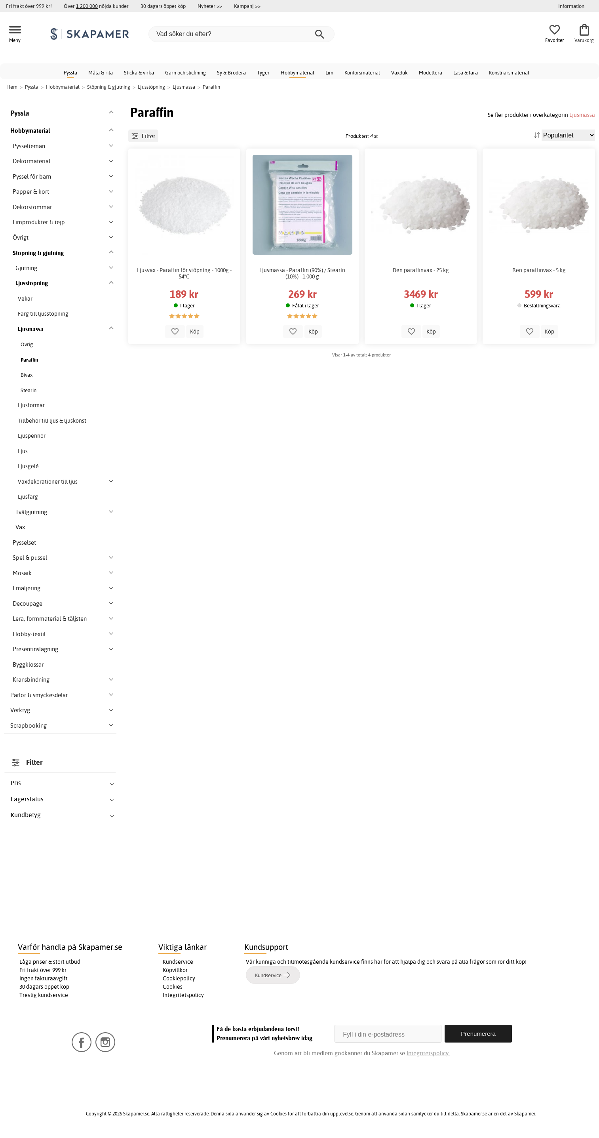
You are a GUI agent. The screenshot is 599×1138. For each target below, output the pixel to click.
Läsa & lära (465, 72)
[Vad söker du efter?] (241, 34)
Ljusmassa (582, 114)
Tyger (263, 72)
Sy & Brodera (231, 72)
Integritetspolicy (183, 995)
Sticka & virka (139, 72)
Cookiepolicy (179, 978)
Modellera (430, 72)
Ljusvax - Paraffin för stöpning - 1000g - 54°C (184, 273)
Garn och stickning (185, 72)
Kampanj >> (247, 6)
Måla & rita (100, 72)
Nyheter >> (210, 6)
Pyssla (70, 72)
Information (571, 6)
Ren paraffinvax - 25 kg (421, 270)
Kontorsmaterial (362, 72)
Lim (329, 72)
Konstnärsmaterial (509, 72)
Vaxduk (399, 72)
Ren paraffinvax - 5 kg (539, 270)
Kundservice (178, 961)
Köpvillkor (175, 970)
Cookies (173, 986)
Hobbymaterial (297, 72)
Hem (11, 87)
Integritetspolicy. (428, 1053)
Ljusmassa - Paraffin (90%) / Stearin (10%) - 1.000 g (302, 273)
